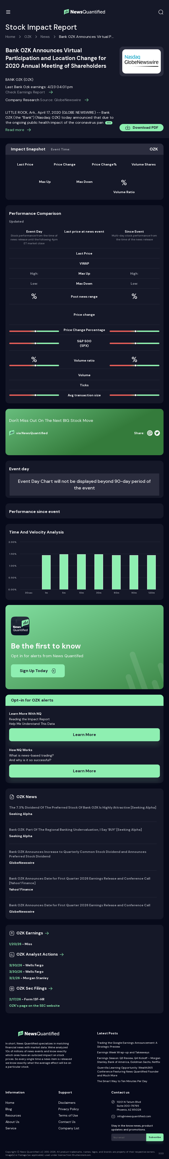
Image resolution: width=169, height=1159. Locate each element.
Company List (68, 1128)
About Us (12, 1122)
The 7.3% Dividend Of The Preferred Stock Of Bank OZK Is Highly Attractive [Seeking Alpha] (82, 807)
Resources (13, 1115)
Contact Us (66, 1122)
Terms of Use (68, 1115)
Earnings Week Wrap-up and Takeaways (123, 1052)
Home (10, 36)
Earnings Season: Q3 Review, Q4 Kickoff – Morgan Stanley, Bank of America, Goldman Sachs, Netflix (128, 1060)
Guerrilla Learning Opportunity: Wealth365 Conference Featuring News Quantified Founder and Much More (128, 1071)
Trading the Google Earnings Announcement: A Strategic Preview (127, 1045)
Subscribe (155, 1136)
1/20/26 (15, 944)
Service (10, 1128)
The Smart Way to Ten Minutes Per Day (122, 1081)
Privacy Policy (68, 1109)
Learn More (84, 734)
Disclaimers (66, 1103)
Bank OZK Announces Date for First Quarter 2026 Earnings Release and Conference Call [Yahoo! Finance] (79, 880)
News (45, 36)
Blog (8, 1109)
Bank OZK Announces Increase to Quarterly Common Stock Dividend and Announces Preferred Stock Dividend (77, 854)
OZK (27, 36)
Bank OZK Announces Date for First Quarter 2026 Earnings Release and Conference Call (79, 905)
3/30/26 (15, 965)
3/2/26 (14, 978)
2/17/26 (15, 999)
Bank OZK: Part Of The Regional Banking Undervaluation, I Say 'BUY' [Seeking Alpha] (75, 830)
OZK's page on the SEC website (34, 1006)
